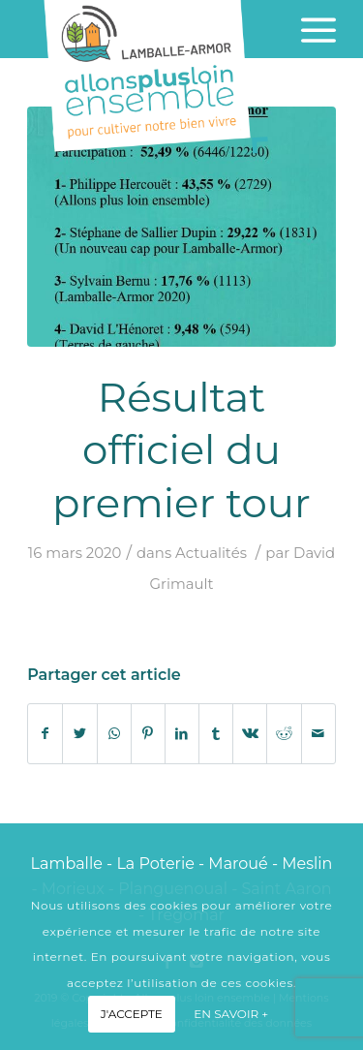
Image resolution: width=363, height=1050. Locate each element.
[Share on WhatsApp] (114, 733)
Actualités (211, 553)
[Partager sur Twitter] (79, 733)
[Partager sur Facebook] (45, 733)
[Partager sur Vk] (249, 733)
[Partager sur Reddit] (283, 733)
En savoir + (231, 1013)
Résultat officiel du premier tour (181, 450)
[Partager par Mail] (318, 733)
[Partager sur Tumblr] (215, 733)
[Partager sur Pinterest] (148, 733)
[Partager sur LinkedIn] (182, 733)
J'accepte (132, 1013)
